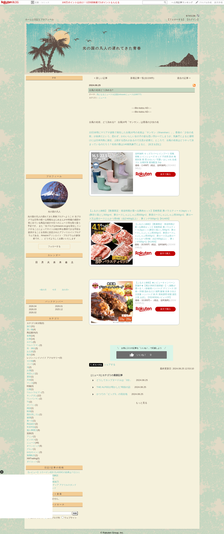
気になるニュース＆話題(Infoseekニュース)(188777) (119, 94)
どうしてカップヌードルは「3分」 (114, 380)
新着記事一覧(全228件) (142, 78)
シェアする (109, 364)
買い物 (30, 329)
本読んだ (31, 373)
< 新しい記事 (101, 78)
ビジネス (31, 439)
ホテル (30, 342)
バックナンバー (54, 301)
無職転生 (31, 455)
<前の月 (43, 290)
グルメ (30, 449)
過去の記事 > (184, 78)
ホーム (28, 19)
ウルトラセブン (34, 392)
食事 (29, 336)
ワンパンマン (33, 398)
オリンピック (33, 446)
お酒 (29, 370)
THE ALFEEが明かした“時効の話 (113, 387)
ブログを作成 (205, 2)
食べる (30, 421)
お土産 (30, 351)
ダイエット (32, 461)
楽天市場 (218, 2)
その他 (30, 361)
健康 (29, 417)
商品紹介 (31, 424)
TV (28, 402)
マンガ (30, 383)
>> (182, 2)
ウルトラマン (33, 345)
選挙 (29, 376)
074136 (191, 16)
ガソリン (31, 405)
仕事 (29, 339)
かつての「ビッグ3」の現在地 (111, 394)
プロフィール (47, 19)
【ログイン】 (193, 19)
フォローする (54, 246)
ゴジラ (30, 364)
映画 (29, 411)
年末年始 (31, 427)
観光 (29, 354)
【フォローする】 (176, 19)
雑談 (29, 408)
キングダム (32, 395)
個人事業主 (32, 430)
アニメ (30, 436)
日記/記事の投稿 (54, 467)
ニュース (31, 443)
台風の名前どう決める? (101, 90)
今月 (54, 290)
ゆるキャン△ (33, 452)
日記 (36, 19)
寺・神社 (31, 348)
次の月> (65, 290)
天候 (29, 380)
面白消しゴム (33, 414)
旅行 (29, 326)
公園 (29, 389)
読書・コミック (42, 2)
